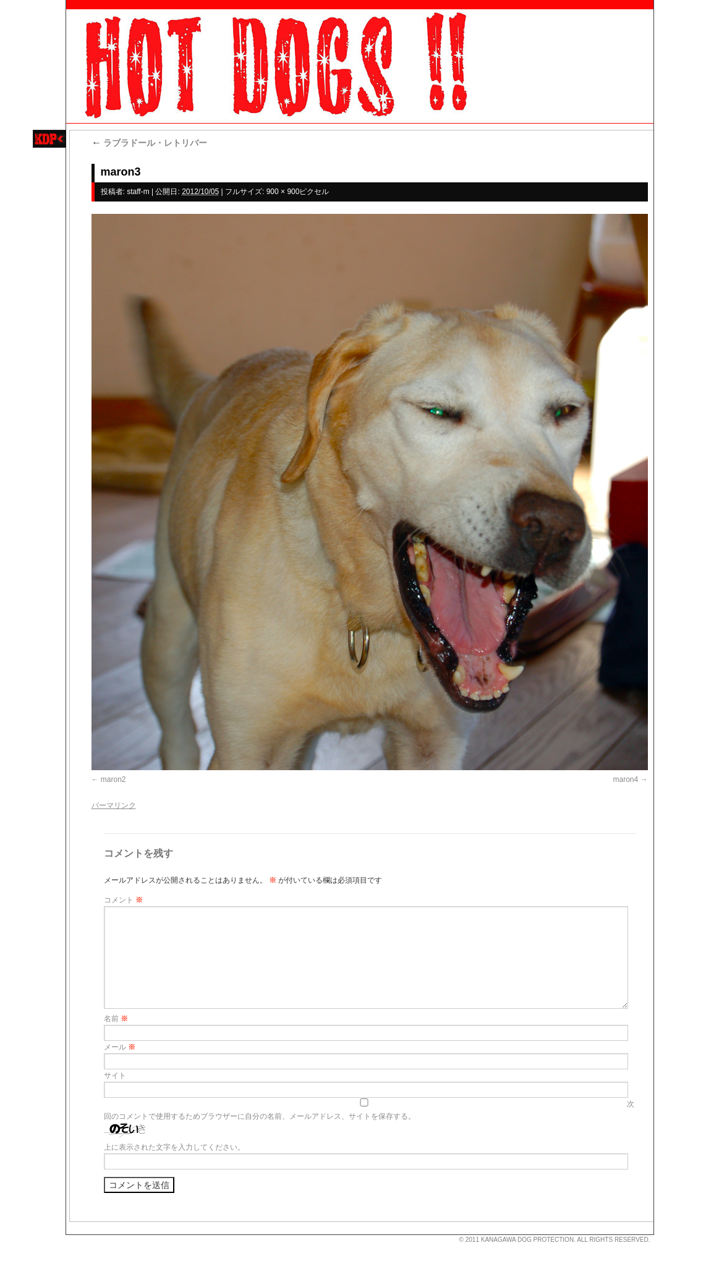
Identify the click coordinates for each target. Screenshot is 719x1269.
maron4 (625, 779)
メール (119, 1047)
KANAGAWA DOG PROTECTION (527, 1239)
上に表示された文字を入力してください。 (174, 1147)
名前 (116, 1018)
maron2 (113, 779)
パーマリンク (113, 805)
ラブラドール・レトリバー (149, 143)
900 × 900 (283, 191)
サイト (115, 1075)
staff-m (138, 191)
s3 (71, 1235)
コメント (123, 900)
